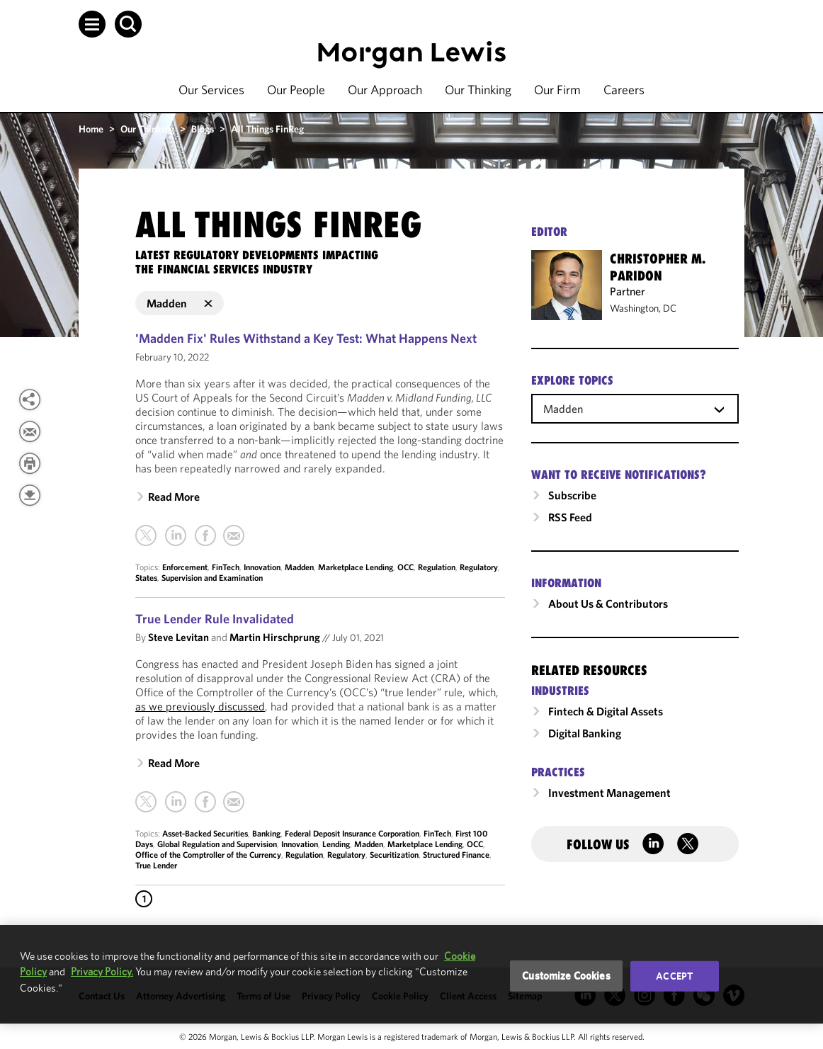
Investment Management (609, 793)
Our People (296, 89)
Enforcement (185, 567)
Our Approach (385, 89)
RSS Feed (570, 517)
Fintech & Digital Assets (605, 711)
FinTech (225, 567)
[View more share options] (30, 399)
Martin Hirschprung (274, 637)
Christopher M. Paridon (657, 267)
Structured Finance (456, 854)
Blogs (202, 129)
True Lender (156, 865)
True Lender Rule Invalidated (214, 619)
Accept (674, 976)
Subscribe (572, 495)
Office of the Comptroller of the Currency (208, 854)
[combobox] (635, 408)
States (146, 577)
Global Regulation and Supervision (217, 844)
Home (91, 129)
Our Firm (557, 89)
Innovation (262, 567)
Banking (266, 833)
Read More (174, 496)
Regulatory (479, 567)
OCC (405, 567)
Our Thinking (478, 89)
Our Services (211, 89)
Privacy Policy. (102, 971)
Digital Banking (584, 733)
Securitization (394, 854)
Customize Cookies (566, 975)
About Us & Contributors (608, 603)
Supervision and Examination (212, 577)
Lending (336, 844)
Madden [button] (179, 303)
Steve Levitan (178, 637)
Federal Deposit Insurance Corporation (352, 833)
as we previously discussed (200, 706)
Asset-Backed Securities (205, 833)
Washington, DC (643, 308)
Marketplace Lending (355, 567)
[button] (92, 24)
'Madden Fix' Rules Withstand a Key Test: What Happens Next (306, 338)
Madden (299, 567)
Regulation (436, 567)
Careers (624, 89)
